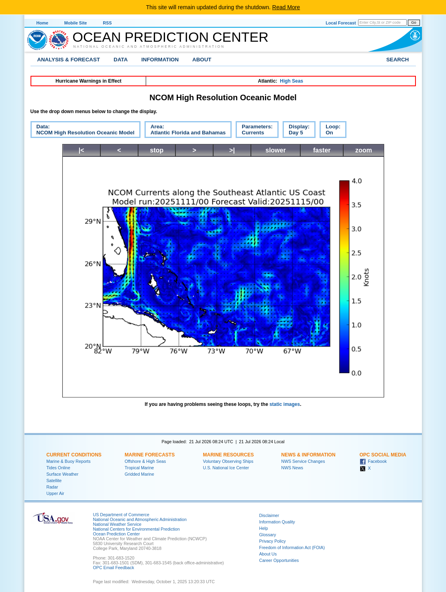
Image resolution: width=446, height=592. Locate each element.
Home (43, 22)
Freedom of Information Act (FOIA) (292, 547)
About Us (268, 553)
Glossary (267, 534)
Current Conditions (74, 455)
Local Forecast (341, 22)
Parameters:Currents (254, 131)
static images (284, 404)
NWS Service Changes (303, 461)
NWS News (292, 467)
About (201, 60)
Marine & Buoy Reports (69, 461)
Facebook (373, 461)
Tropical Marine (139, 467)
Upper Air (55, 493)
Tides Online (58, 467)
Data (121, 60)
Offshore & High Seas (145, 461)
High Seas (291, 81)
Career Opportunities (279, 560)
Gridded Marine (139, 474)
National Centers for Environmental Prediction (136, 529)
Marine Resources (228, 455)
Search (397, 60)
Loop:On (330, 131)
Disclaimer (269, 515)
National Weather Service (117, 524)
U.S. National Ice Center (226, 467)
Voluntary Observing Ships (228, 461)
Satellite (54, 480)
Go (413, 22)
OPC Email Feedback (113, 567)
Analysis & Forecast (68, 60)
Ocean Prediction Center (171, 37)
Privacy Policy (272, 541)
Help (263, 528)
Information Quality (277, 521)
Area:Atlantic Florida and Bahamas (185, 131)
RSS (107, 22)
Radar (52, 487)
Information (160, 60)
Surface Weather (63, 474)
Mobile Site (75, 22)
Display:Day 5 (296, 131)
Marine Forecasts (150, 455)
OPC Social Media (383, 455)
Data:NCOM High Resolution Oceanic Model (82, 131)
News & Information (308, 455)
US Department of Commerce (121, 514)
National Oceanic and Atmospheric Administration (149, 47)
